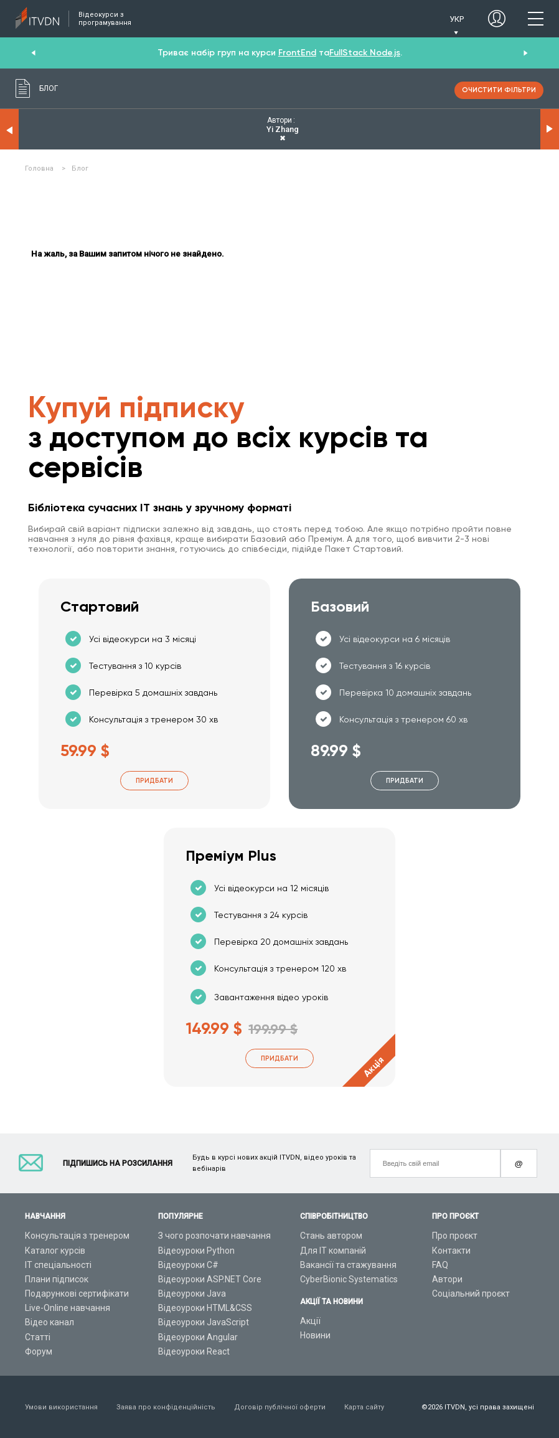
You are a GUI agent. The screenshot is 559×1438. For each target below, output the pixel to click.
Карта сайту (364, 1407)
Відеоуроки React (194, 1351)
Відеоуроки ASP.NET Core (209, 1279)
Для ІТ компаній (333, 1251)
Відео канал (49, 1322)
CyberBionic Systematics (349, 1279)
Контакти (451, 1251)
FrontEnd (297, 52)
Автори (447, 1279)
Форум (38, 1351)
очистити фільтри (499, 90)
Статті (37, 1337)
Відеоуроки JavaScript (203, 1322)
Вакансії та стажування (348, 1265)
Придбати (154, 781)
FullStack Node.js (364, 52)
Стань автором (331, 1236)
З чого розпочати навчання (214, 1236)
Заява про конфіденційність (165, 1407)
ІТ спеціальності (58, 1265)
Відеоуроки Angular (198, 1337)
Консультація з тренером (77, 1236)
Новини (315, 1335)
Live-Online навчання (67, 1308)
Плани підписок (56, 1279)
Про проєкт (454, 1236)
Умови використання (61, 1407)
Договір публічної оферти (280, 1407)
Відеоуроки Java (192, 1293)
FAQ (440, 1265)
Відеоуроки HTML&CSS (205, 1308)
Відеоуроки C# (188, 1265)
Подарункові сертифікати (77, 1293)
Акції (310, 1321)
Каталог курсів (55, 1251)
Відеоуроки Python (196, 1251)
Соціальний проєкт (471, 1293)
